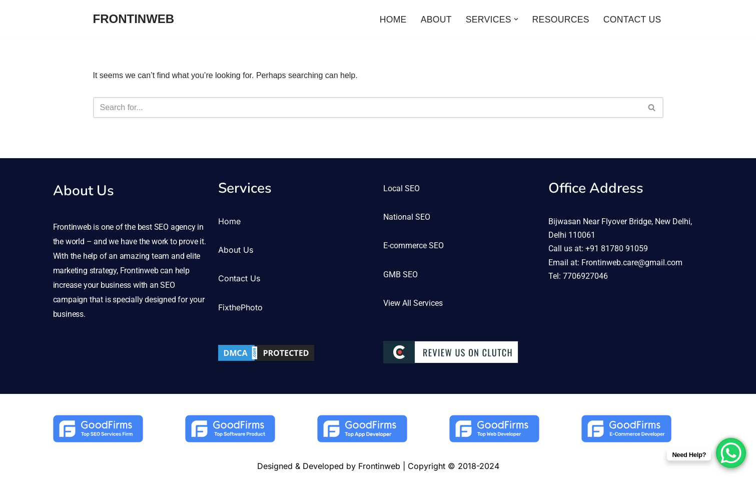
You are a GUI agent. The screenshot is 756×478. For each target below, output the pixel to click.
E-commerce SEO (413, 245)
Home (229, 221)
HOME (393, 20)
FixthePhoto (240, 307)
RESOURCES (560, 20)
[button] (516, 19)
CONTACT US (632, 20)
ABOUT (436, 20)
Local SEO (401, 188)
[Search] (367, 107)
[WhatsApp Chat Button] (731, 453)
